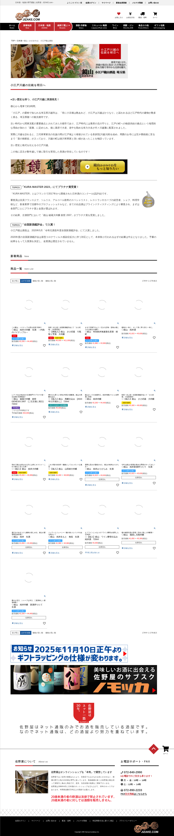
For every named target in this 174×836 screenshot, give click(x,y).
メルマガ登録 (137, 3)
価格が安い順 (38, 281)
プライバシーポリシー (128, 821)
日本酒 (19, 41)
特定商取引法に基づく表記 (103, 821)
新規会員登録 (121, 3)
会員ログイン (91, 3)
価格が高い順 (50, 281)
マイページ (106, 3)
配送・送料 (66, 821)
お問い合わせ (153, 3)
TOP (13, 41)
